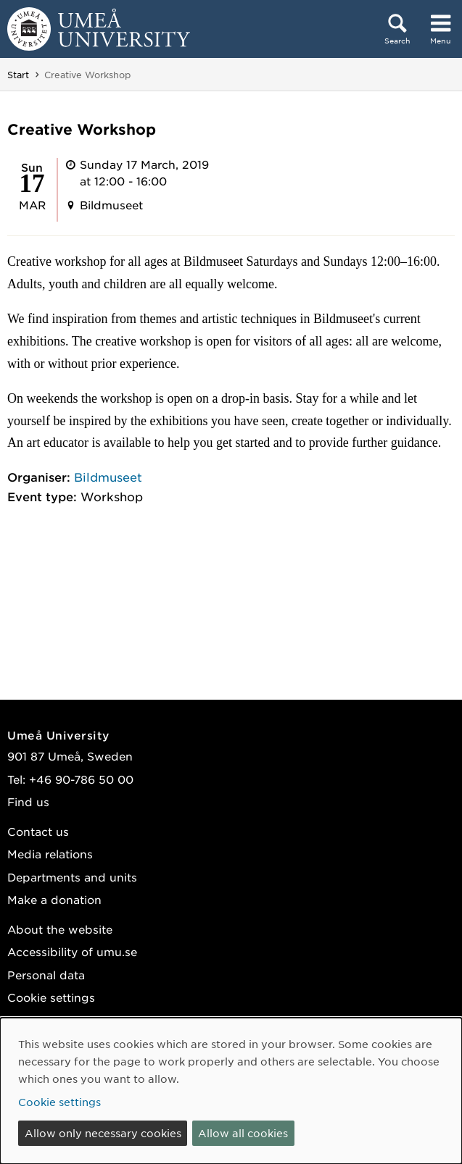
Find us (28, 801)
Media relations (50, 854)
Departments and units (72, 877)
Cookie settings (51, 997)
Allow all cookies (243, 1132)
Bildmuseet (108, 476)
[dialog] (231, 1091)
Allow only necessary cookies (103, 1132)
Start (18, 74)
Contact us (38, 831)
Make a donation (54, 899)
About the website (59, 929)
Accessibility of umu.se (72, 951)
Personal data (46, 974)
